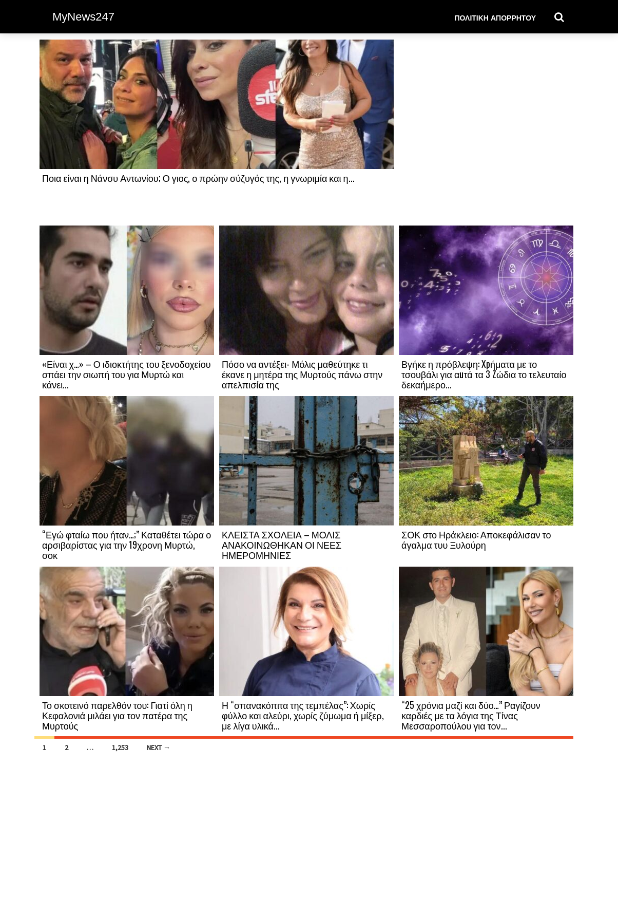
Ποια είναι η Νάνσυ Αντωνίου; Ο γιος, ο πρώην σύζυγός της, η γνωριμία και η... (198, 177)
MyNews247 (83, 16)
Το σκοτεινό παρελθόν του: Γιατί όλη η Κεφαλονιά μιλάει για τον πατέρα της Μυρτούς (117, 715)
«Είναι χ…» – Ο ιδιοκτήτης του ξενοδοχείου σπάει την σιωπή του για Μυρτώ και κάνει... (126, 374)
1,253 (120, 747)
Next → (158, 747)
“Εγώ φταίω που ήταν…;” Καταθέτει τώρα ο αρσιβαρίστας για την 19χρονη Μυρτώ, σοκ (126, 545)
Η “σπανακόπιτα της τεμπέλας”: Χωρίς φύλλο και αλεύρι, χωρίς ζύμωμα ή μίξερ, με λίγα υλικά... (303, 715)
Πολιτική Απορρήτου (495, 17)
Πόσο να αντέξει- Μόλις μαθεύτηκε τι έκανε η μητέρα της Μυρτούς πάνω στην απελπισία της (302, 374)
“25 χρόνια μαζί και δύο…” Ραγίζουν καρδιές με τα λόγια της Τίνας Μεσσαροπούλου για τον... (470, 715)
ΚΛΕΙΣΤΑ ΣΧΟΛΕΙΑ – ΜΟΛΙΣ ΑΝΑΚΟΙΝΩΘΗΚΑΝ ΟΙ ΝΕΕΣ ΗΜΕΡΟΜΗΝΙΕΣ (281, 545)
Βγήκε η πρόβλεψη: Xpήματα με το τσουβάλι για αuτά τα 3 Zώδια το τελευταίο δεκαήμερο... (484, 374)
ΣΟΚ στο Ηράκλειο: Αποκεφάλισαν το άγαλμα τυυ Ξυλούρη (476, 539)
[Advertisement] (486, 132)
